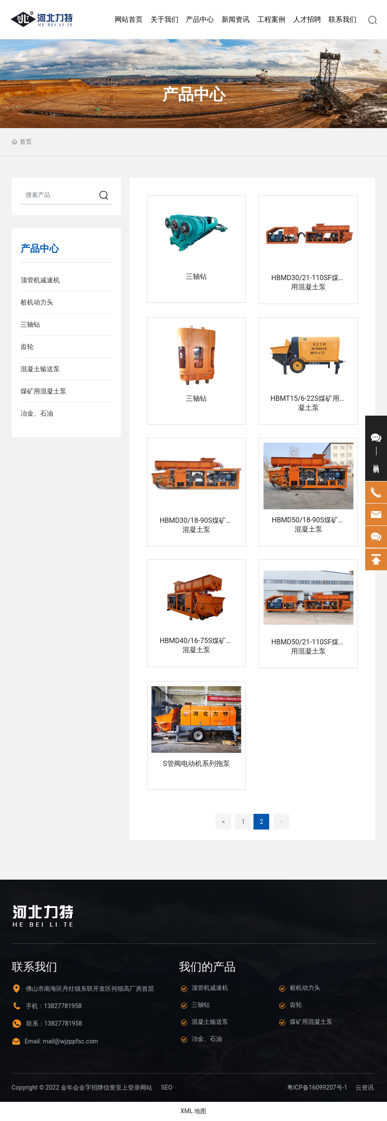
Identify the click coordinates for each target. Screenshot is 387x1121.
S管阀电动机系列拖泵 (196, 764)
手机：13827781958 (54, 1006)
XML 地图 (193, 1111)
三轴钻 (196, 276)
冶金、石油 (207, 1039)
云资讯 (365, 1087)
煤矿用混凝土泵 (311, 1022)
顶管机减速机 (210, 988)
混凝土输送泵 (210, 1022)
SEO (166, 1087)
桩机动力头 (305, 988)
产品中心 (193, 94)
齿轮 (296, 1005)
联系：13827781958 (54, 1023)
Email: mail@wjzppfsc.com (61, 1041)
